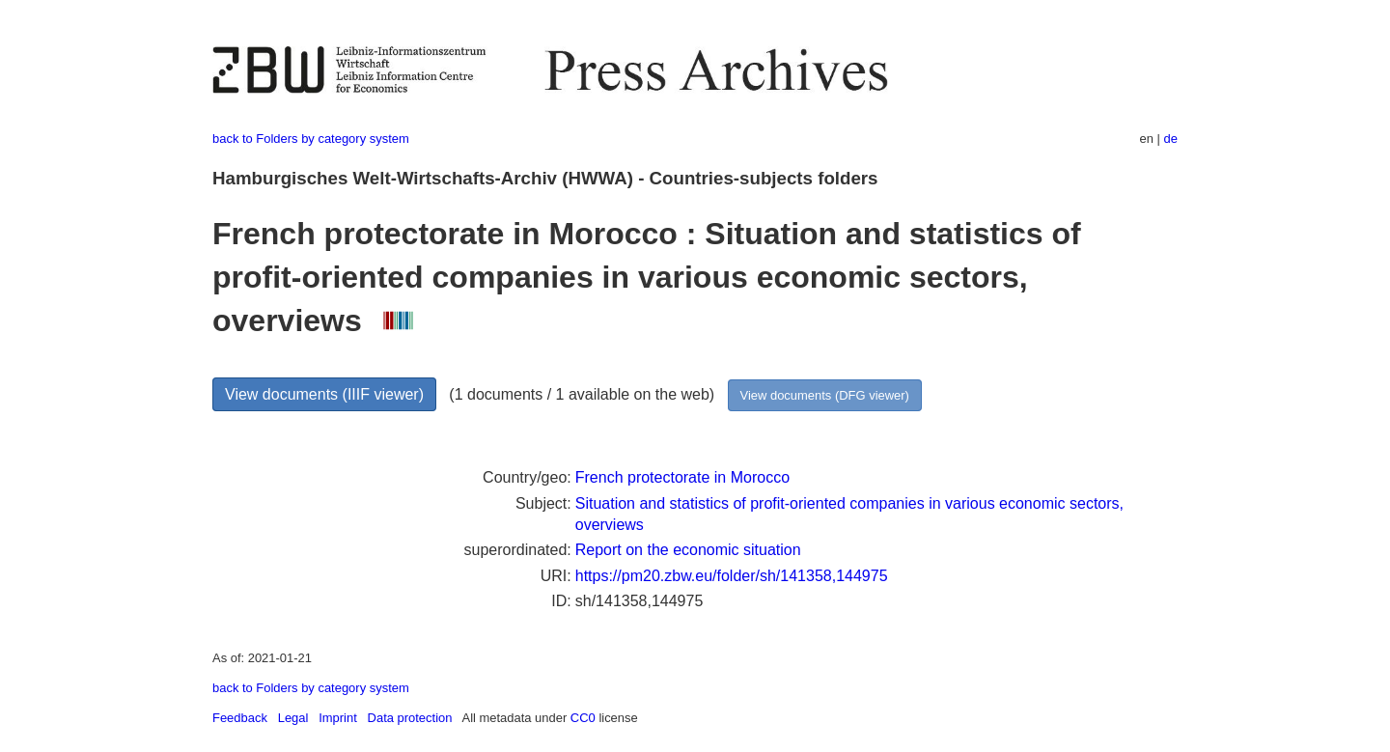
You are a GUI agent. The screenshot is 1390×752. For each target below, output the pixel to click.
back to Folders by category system (310, 138)
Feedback (239, 717)
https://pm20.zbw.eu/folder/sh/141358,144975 (731, 576)
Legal (293, 717)
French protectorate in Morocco (682, 477)
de (1171, 138)
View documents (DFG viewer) (824, 395)
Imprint (338, 717)
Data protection (410, 717)
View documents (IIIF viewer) (324, 394)
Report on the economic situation (688, 550)
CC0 (583, 717)
